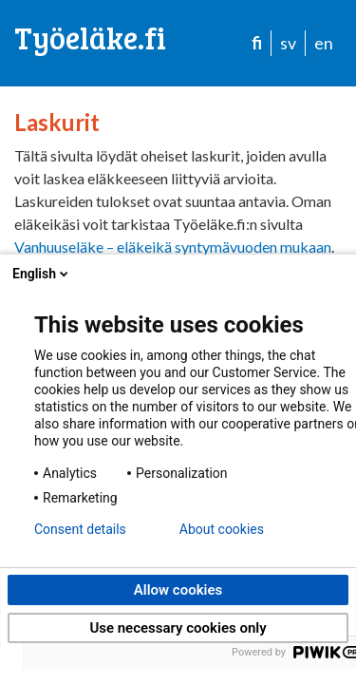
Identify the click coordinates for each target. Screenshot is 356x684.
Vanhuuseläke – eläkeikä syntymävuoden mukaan (172, 247)
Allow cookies (178, 589)
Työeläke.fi (90, 37)
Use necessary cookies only (177, 627)
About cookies (221, 529)
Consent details (80, 529)
